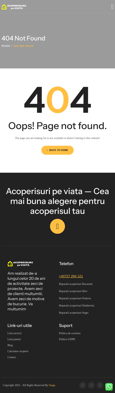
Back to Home (57, 150)
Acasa (5, 45)
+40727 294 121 (71, 276)
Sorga (52, 385)
